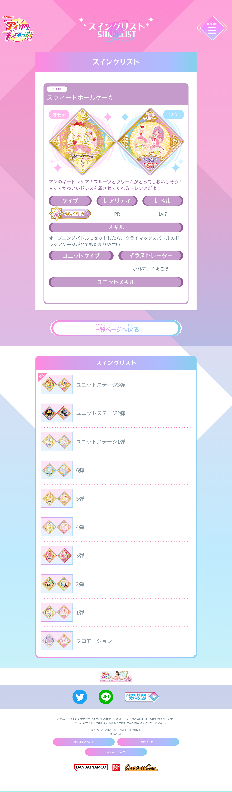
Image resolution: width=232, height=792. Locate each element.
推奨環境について (83, 743)
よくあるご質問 (116, 753)
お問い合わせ (148, 743)
